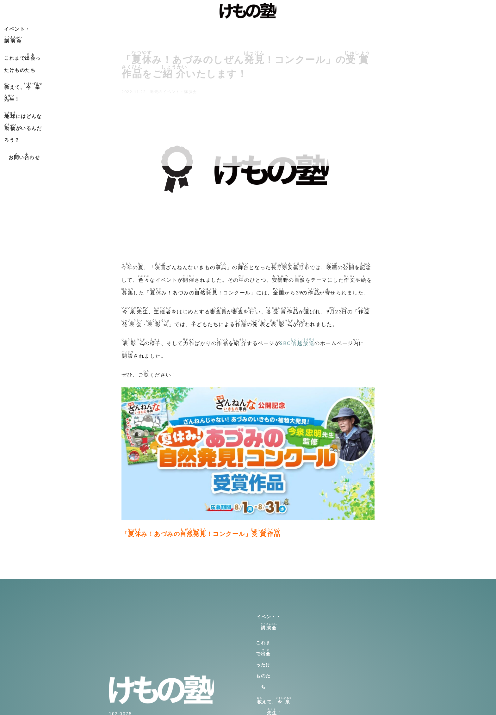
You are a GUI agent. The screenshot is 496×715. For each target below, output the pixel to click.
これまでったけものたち (178, 28)
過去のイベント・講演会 (173, 91)
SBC (297, 343)
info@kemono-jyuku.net (137, 663)
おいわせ (385, 28)
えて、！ (243, 28)
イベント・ (117, 28)
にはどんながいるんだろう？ (319, 28)
